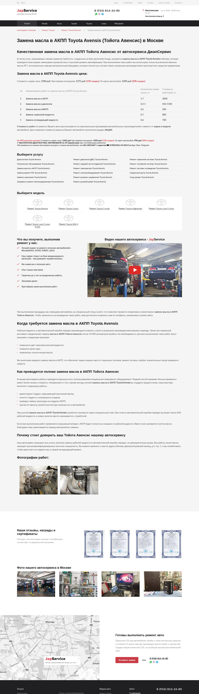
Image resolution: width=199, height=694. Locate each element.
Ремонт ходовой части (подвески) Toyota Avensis (94, 164)
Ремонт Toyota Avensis (37, 208)
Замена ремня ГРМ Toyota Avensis (32, 173)
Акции (140, 3)
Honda (44, 23)
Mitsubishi (118, 23)
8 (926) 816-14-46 (118, 145)
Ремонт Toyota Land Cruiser (161, 208)
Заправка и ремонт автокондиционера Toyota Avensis (40, 181)
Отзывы (150, 3)
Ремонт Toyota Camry (68, 208)
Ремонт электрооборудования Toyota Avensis (93, 173)
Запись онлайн (164, 3)
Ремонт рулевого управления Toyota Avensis (92, 177)
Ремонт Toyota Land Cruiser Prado (37, 225)
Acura (59, 23)
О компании (127, 3)
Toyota (89, 23)
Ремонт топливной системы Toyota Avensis (148, 164)
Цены (116, 3)
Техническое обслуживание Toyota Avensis (35, 164)
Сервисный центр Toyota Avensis (144, 173)
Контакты (178, 3)
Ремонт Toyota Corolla (99, 208)
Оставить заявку (127, 660)
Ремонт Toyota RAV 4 (68, 224)
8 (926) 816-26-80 (107, 10)
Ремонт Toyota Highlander (130, 208)
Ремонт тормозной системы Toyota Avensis (148, 159)
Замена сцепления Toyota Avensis (32, 177)
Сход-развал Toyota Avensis (142, 177)
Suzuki (74, 23)
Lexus (104, 23)
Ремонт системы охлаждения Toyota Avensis (149, 168)
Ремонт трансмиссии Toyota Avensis (89, 168)
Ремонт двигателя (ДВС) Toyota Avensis (90, 159)
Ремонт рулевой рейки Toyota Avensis (89, 181)
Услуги (27, 23)
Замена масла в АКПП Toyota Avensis (33, 168)
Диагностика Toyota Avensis (29, 159)
